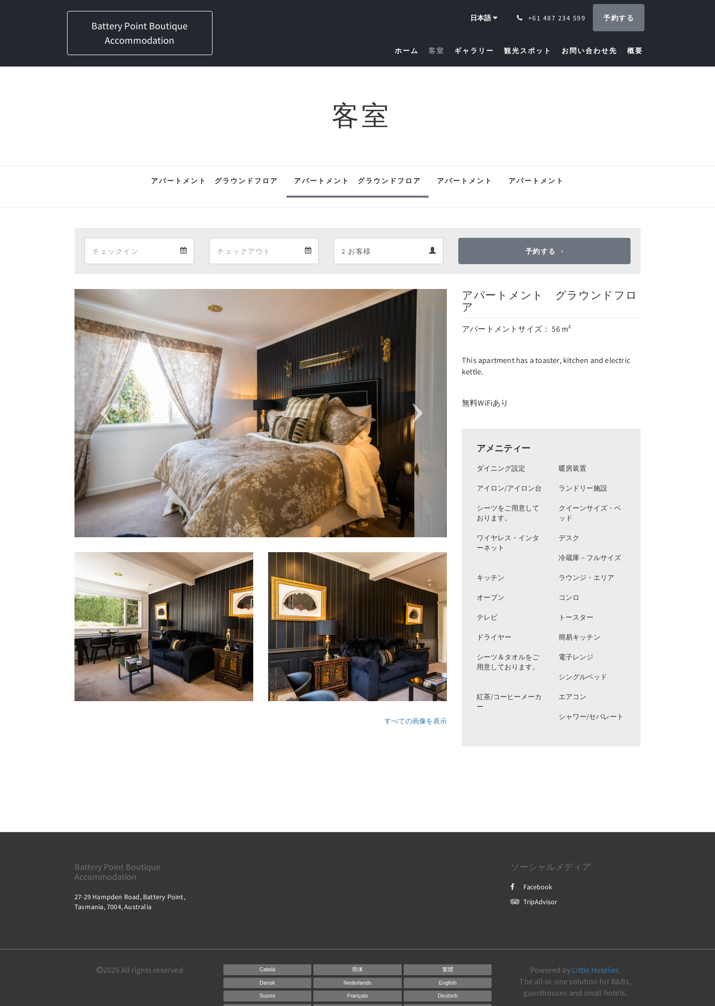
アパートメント (465, 180)
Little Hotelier (595, 970)
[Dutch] (357, 983)
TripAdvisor (533, 901)
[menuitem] (409, 51)
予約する (540, 251)
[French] (357, 996)
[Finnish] (267, 996)
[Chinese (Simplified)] (357, 969)
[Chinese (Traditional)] (448, 969)
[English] (448, 983)
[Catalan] (267, 969)
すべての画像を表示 (415, 721)
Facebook (531, 886)
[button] (102, 413)
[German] (448, 996)
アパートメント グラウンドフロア (214, 180)
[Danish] (267, 983)
